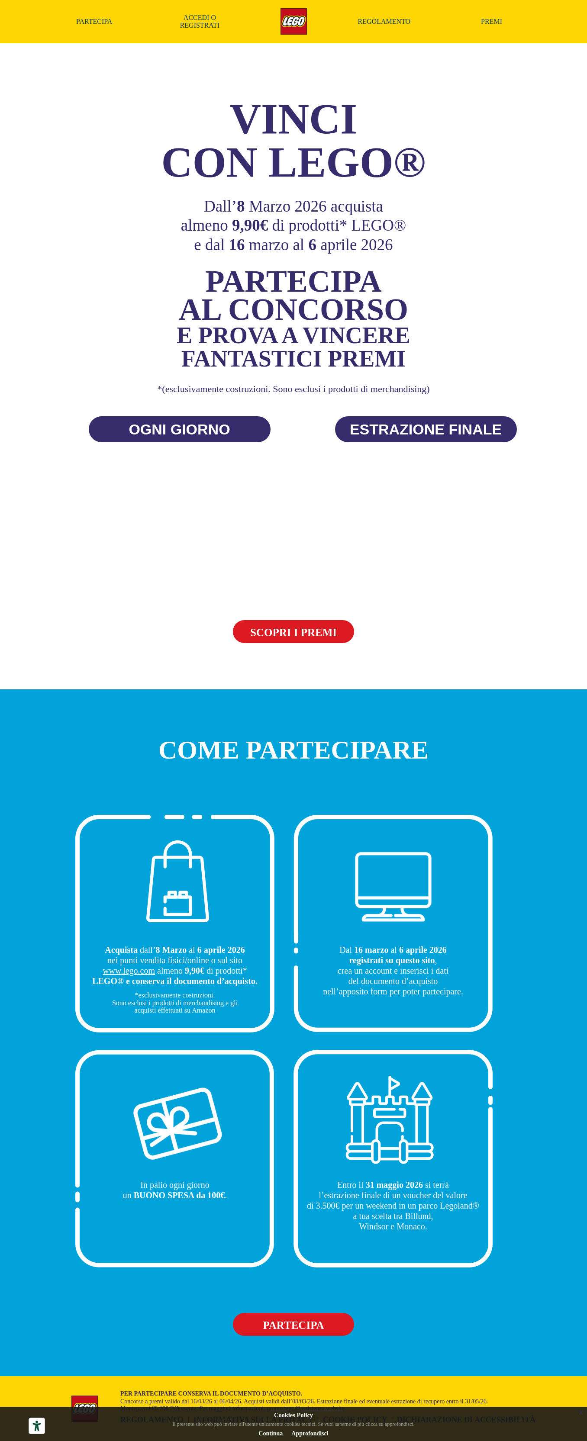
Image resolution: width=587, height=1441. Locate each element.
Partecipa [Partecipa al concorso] (94, 21)
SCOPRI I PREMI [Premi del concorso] (293, 632)
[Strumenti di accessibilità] (37, 1426)
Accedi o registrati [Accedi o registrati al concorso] (200, 21)
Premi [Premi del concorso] (491, 21)
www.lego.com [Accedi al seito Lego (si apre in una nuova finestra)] (129, 970)
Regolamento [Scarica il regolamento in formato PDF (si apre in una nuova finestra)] (384, 21)
